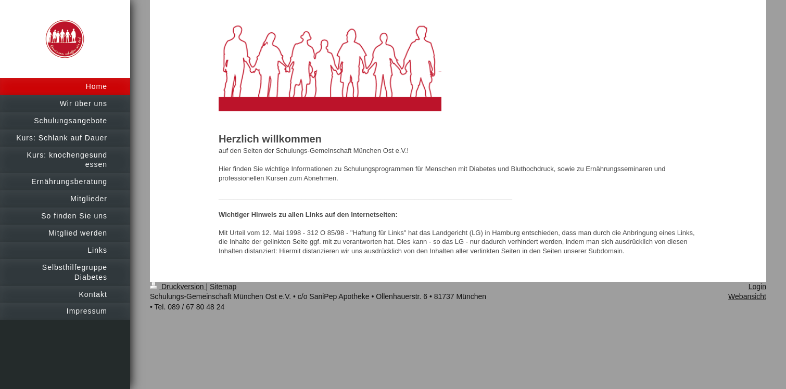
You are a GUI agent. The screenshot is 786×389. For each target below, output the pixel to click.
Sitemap (223, 286)
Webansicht (747, 296)
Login (757, 286)
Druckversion (178, 286)
